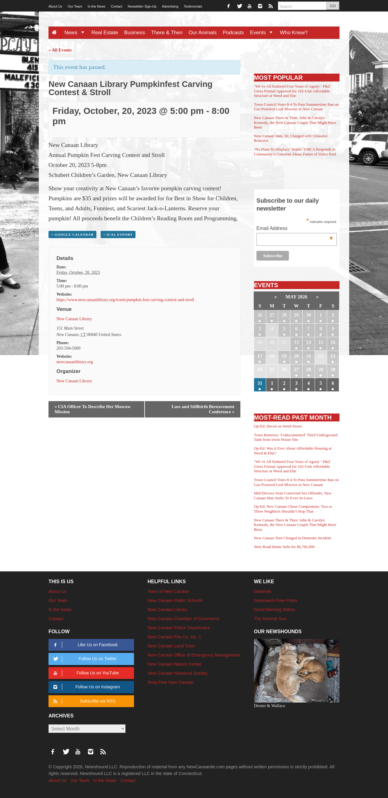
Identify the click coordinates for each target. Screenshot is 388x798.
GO (333, 6)
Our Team (75, 6)
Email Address (294, 229)
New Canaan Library (74, 319)
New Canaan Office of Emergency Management (194, 655)
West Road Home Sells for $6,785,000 (284, 546)
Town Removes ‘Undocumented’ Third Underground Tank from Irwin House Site (296, 437)
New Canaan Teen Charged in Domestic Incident (292, 538)
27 (271, 315)
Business (134, 32)
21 (308, 355)
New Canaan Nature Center (175, 664)
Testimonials (193, 6)
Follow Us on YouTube (85, 673)
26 (259, 315)
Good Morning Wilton (274, 609)
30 (308, 315)
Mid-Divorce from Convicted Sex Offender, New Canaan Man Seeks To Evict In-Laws (293, 495)
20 (296, 355)
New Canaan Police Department (179, 627)
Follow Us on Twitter (84, 659)
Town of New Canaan (168, 591)
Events (263, 32)
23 (332, 355)
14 (308, 342)
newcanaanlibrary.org (74, 362)
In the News (96, 6)
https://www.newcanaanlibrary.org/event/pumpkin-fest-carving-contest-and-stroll (125, 300)
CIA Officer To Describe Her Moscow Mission (93, 409)
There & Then (167, 32)
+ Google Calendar (72, 234)
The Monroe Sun (270, 618)
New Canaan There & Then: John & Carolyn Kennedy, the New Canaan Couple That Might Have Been (295, 122)
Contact (116, 6)
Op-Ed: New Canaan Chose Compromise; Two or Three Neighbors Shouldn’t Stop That (293, 509)
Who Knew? (294, 32)
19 (284, 355)
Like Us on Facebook (84, 645)
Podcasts (233, 32)
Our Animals (203, 32)
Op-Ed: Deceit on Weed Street (278, 426)
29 (296, 315)
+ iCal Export (118, 234)
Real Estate (105, 32)
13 (296, 342)
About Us (55, 6)
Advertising (170, 6)
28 (284, 315)
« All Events (60, 50)
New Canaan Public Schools (175, 600)
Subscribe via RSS (83, 701)
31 (259, 383)
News (76, 32)
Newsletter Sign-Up (142, 6)
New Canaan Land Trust (171, 645)
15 (320, 342)
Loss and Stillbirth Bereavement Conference (203, 409)
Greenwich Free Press (275, 600)
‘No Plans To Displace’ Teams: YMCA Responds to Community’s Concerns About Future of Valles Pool (295, 151)
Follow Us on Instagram (85, 687)
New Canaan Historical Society (178, 673)
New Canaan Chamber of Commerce (183, 618)
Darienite (263, 591)
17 (259, 355)
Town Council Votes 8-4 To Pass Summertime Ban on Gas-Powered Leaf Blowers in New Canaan (296, 106)
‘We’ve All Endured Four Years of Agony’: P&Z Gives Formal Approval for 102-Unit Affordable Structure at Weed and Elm (292, 91)
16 (332, 342)
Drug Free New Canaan (171, 682)
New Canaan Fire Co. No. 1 (174, 636)
